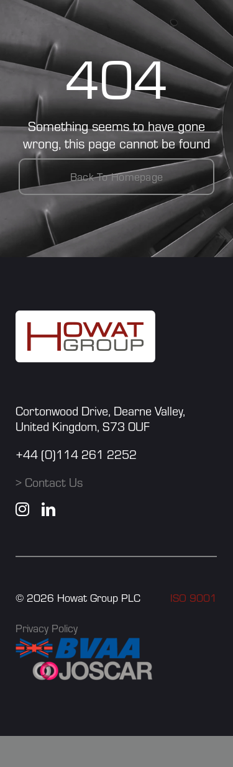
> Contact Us (49, 482)
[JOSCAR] (93, 665)
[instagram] (22, 509)
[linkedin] (48, 509)
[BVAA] (78, 644)
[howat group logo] (85, 317)
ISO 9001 (193, 598)
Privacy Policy (47, 628)
